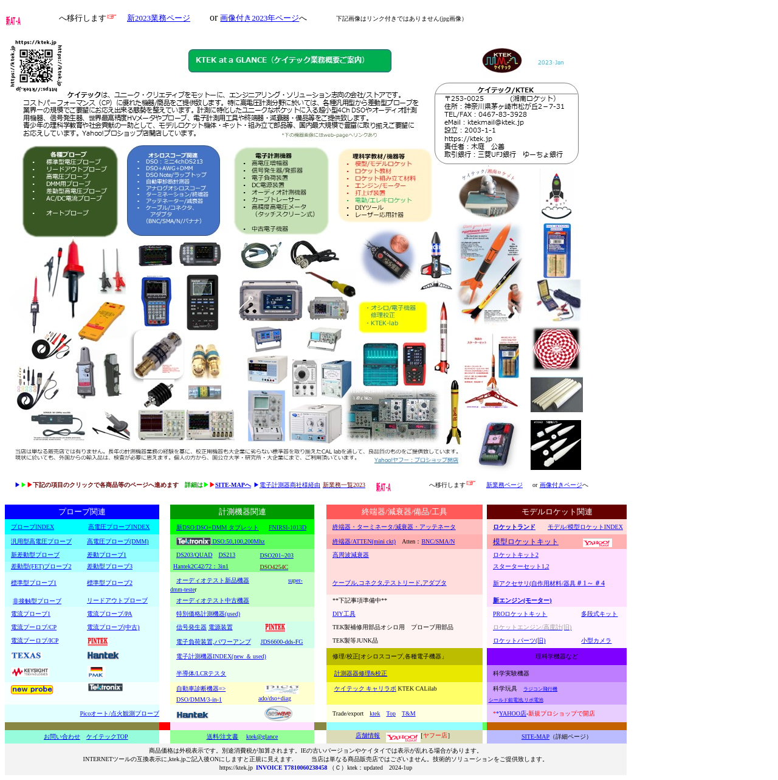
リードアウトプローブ (117, 600)
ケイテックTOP (107, 736)
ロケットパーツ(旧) (519, 640)
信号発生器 (191, 627)
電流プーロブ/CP (34, 627)
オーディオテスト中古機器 (212, 600)
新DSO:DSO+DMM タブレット (217, 527)
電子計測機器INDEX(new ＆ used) (221, 656)
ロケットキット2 (516, 554)
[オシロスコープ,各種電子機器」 (403, 656)
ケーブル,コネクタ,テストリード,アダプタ (389, 582)
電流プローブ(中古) (113, 627)
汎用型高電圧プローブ (41, 541)
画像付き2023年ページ (259, 17)
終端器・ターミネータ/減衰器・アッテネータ (394, 526)
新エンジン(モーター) (522, 600)
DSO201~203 (277, 555)
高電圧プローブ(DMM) (118, 541)
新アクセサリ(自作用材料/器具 (549, 583)
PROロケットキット (520, 613)
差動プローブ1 (106, 554)
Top (391, 713)
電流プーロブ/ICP (34, 640)
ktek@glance (262, 736)
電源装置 (220, 627)
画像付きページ (561, 484)
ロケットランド (514, 526)
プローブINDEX (32, 526)
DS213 (226, 554)
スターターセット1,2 (521, 566)
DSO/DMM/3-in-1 (199, 699)
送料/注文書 (223, 736)
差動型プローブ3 (110, 566)
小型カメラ (596, 640)
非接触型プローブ (37, 601)
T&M (409, 713)
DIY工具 (344, 613)
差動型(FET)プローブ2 (41, 566)
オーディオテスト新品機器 (212, 580)
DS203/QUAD (194, 554)
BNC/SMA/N (438, 541)
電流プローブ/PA (110, 613)
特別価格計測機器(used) (208, 613)
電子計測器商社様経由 (290, 484)
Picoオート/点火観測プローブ (119, 713)
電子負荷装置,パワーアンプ (213, 641)
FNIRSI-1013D (287, 527)
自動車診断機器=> (200, 688)
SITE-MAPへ (233, 484)
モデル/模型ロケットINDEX (585, 526)
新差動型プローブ (35, 554)
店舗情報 (368, 735)
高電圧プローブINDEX (119, 526)
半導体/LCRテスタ (201, 673)
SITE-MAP (535, 736)
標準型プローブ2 (110, 582)
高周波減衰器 (350, 554)
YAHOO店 (512, 713)
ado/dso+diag (274, 698)
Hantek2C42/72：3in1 (201, 566)
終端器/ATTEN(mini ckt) (364, 541)
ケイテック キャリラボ (365, 688)
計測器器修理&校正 (361, 673)
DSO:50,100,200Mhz (238, 541)
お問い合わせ (62, 736)
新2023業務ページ (158, 17)
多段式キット (599, 613)
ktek (375, 713)
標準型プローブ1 (34, 582)
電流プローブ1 (30, 613)
